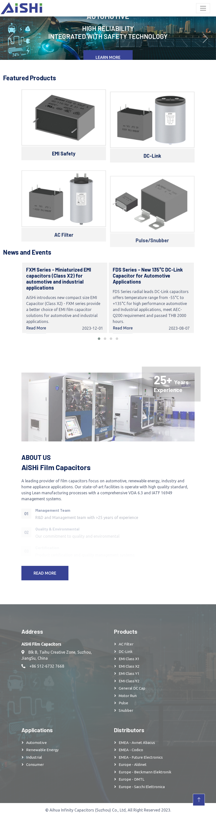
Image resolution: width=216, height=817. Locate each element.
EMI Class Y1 (129, 673)
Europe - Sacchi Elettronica (142, 787)
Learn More (108, 57)
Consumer (35, 764)
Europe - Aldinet (133, 764)
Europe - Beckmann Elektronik (145, 772)
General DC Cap (132, 688)
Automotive (36, 742)
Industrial (34, 757)
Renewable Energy (42, 750)
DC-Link (125, 651)
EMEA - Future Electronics (141, 757)
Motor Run (128, 696)
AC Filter (126, 644)
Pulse (123, 703)
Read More (36, 328)
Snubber (126, 710)
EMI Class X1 (129, 659)
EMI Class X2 (129, 666)
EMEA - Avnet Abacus (137, 742)
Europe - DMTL (131, 779)
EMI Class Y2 (129, 681)
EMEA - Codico (131, 750)
